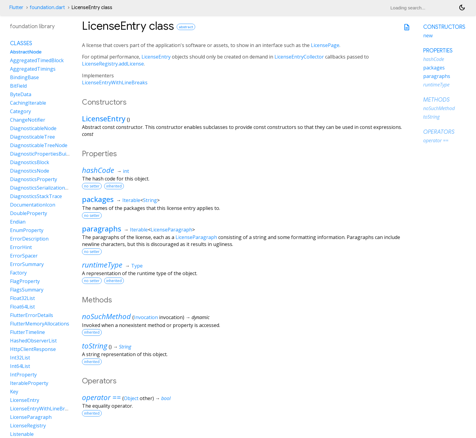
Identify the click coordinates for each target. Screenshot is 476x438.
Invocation (146, 317)
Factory (18, 272)
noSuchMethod (106, 316)
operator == (101, 397)
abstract (186, 27)
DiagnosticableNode (33, 128)
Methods (436, 99)
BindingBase (24, 77)
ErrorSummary (27, 264)
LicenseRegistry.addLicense (113, 63)
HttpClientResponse (33, 349)
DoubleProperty (28, 213)
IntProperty (23, 374)
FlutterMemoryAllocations (39, 323)
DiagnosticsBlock (29, 162)
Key (14, 391)
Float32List (22, 298)
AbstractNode (26, 52)
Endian (17, 221)
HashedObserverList (33, 340)
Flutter (16, 8)
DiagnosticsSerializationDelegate (48, 187)
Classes (21, 43)
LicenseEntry (156, 56)
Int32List (20, 357)
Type (137, 265)
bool (166, 398)
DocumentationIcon (32, 204)
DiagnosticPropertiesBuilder (42, 153)
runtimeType (102, 265)
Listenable (22, 434)
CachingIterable (28, 102)
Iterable (131, 200)
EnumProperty (26, 230)
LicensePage (325, 45)
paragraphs (101, 229)
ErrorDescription (29, 238)
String (150, 200)
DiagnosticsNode (29, 170)
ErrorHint (21, 247)
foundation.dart (47, 8)
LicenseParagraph (171, 229)
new (428, 35)
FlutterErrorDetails (31, 315)
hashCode (98, 170)
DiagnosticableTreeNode (38, 145)
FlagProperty (25, 281)
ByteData (20, 94)
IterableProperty (29, 383)
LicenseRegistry (28, 425)
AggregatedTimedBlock (37, 60)
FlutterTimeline (27, 332)
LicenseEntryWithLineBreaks (115, 82)
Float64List (22, 306)
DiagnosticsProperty (33, 179)
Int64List (20, 366)
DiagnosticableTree (32, 136)
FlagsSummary (26, 289)
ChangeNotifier (27, 119)
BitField (18, 86)
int (126, 171)
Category (20, 111)
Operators (438, 132)
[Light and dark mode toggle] (462, 7)
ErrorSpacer (24, 255)
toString (94, 346)
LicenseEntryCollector (299, 56)
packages (98, 199)
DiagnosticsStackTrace (36, 196)
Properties (438, 50)
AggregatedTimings (33, 69)
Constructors (444, 27)
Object (131, 398)
